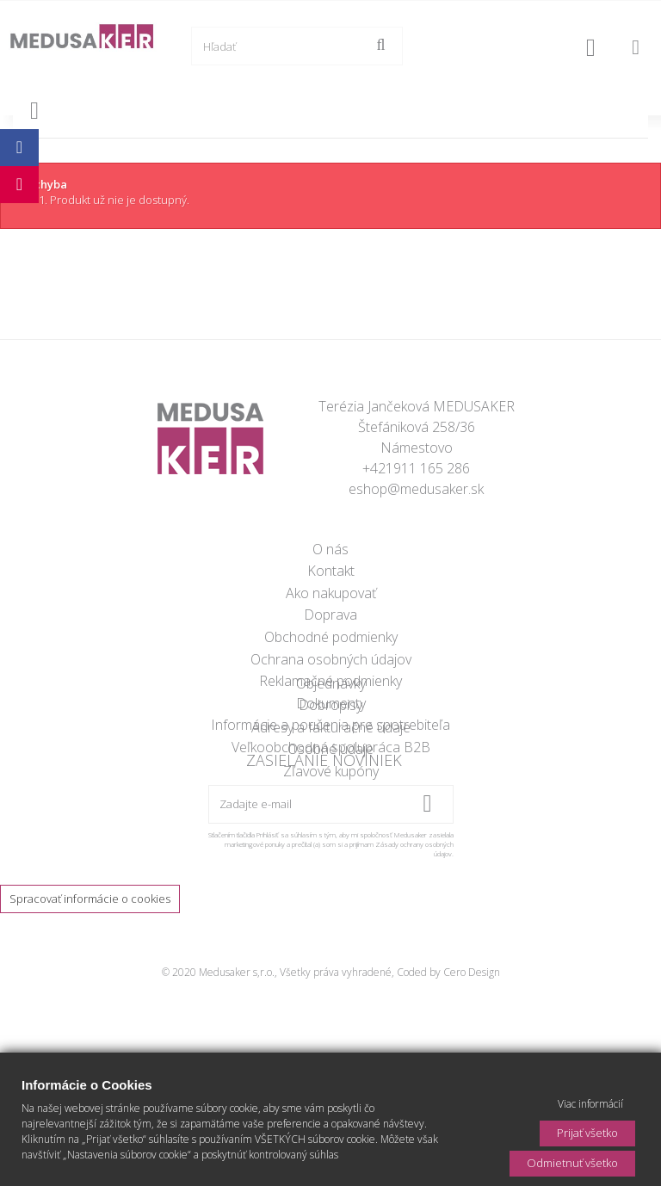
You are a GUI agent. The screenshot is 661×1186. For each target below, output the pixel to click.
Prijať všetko (587, 1132)
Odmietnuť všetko (572, 1163)
